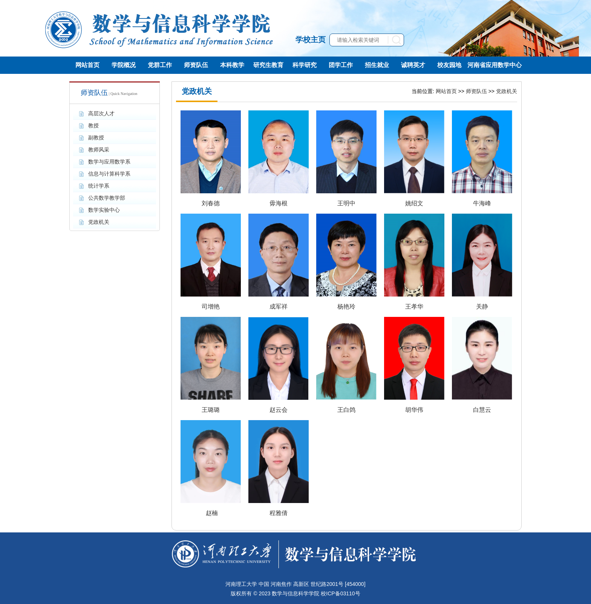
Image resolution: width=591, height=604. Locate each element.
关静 (482, 306)
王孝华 (414, 306)
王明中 (346, 203)
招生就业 (377, 65)
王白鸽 (346, 410)
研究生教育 (268, 65)
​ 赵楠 (210, 513)
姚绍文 (414, 203)
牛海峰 (482, 203)
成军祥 (278, 306)
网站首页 (87, 65)
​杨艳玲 (346, 306)
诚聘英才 (413, 65)
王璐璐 (211, 410)
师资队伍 (196, 65)
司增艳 (211, 306)
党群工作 (160, 65)
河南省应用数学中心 (494, 65)
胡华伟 (414, 410)
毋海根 (278, 203)
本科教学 (232, 65)
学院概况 (124, 65)
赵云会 (278, 410)
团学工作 (341, 65)
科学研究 (304, 65)
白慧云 (482, 410)
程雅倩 (278, 513)
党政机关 (506, 91)
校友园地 (449, 65)
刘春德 (211, 203)
